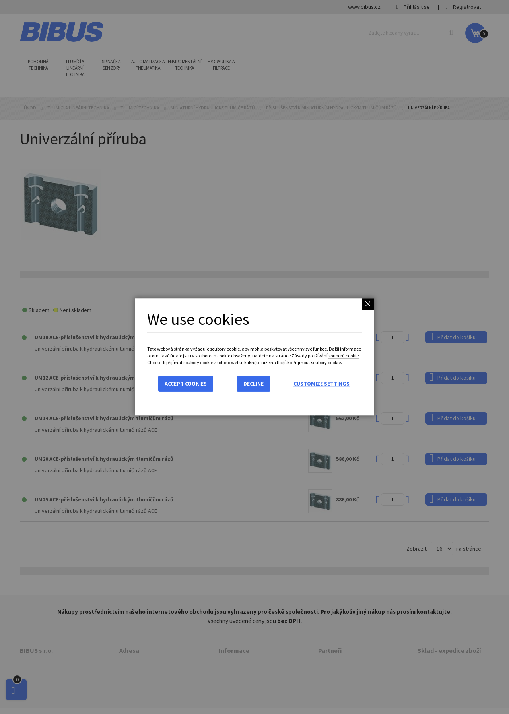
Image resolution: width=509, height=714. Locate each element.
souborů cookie (343, 356)
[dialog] (254, 357)
